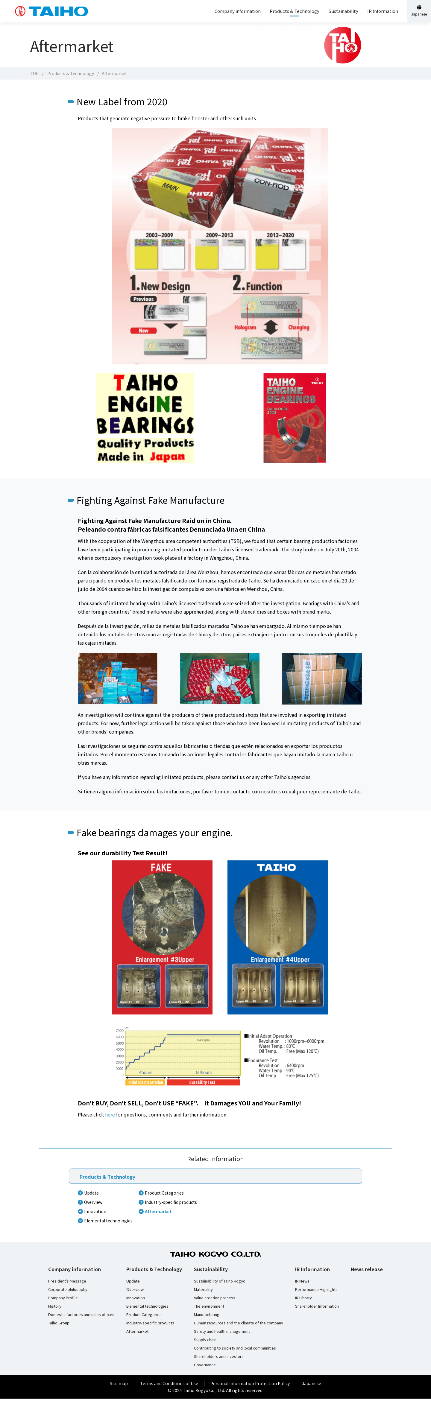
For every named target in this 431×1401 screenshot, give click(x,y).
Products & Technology (70, 73)
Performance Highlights (316, 1291)
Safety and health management (222, 1333)
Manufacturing (206, 1317)
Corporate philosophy (67, 1291)
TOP (34, 73)
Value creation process (214, 1300)
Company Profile (63, 1300)
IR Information (312, 1271)
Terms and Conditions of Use (169, 1386)
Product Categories (164, 1195)
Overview (93, 1204)
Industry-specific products (171, 1204)
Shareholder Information (317, 1308)
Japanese (311, 1386)
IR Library (303, 1300)
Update (91, 1195)
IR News (302, 1283)
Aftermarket (158, 1214)
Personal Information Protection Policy (250, 1386)
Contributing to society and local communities (235, 1350)
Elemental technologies (108, 1223)
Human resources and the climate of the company (238, 1325)
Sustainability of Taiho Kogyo (219, 1283)
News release (367, 1271)
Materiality (203, 1291)
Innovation (95, 1214)
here (110, 1116)
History (54, 1308)
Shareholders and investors (219, 1358)
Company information (74, 1271)
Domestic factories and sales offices (81, 1317)
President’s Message (67, 1283)
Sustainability (211, 1271)
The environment (209, 1308)
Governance (205, 1367)
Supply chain (205, 1342)
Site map (119, 1386)
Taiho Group (58, 1325)
